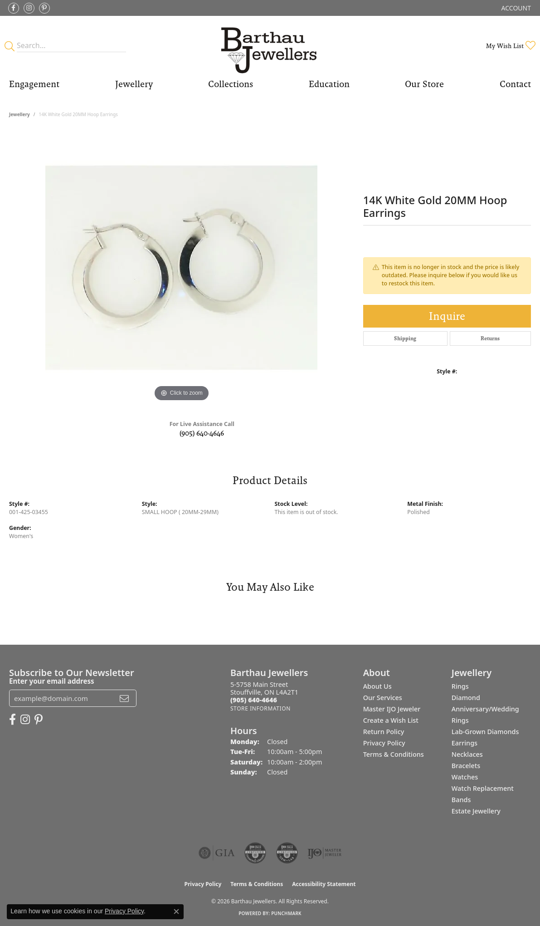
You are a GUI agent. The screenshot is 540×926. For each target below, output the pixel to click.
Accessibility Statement (323, 884)
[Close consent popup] (176, 911)
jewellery (19, 114)
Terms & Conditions (393, 754)
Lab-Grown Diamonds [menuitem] (485, 731)
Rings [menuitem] (460, 686)
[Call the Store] (253, 700)
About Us (377, 686)
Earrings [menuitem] (464, 743)
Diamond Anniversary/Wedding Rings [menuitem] (485, 709)
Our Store (424, 83)
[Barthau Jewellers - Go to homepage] (270, 45)
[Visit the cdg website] (255, 853)
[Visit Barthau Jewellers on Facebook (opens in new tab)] (13, 8)
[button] (515, 8)
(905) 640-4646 (202, 433)
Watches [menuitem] (465, 777)
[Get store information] (260, 708)
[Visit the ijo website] (324, 853)
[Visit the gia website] (217, 853)
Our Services (382, 697)
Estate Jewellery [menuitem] (476, 811)
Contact (515, 83)
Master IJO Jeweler (392, 709)
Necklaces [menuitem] (467, 754)
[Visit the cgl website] (287, 853)
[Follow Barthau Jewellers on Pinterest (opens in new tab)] (44, 8)
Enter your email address (51, 681)
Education (329, 83)
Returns (490, 338)
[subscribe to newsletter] (124, 698)
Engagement (34, 83)
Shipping (405, 338)
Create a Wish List (390, 720)
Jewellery (134, 83)
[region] (181, 268)
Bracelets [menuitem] (466, 765)
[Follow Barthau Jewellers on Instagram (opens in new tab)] (29, 8)
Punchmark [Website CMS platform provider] (286, 913)
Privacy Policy (384, 743)
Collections (230, 83)
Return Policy (383, 731)
